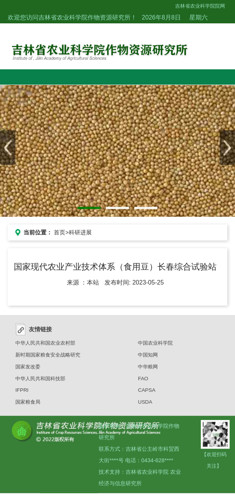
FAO (143, 381)
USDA (145, 404)
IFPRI (21, 393)
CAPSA (147, 393)
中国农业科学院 (155, 345)
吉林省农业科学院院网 (200, 6)
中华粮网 (148, 369)
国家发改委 (27, 369)
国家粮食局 (27, 404)
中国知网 (148, 357)
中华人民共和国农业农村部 (45, 345)
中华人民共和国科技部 (40, 381)
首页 (59, 232)
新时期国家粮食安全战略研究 (47, 357)
